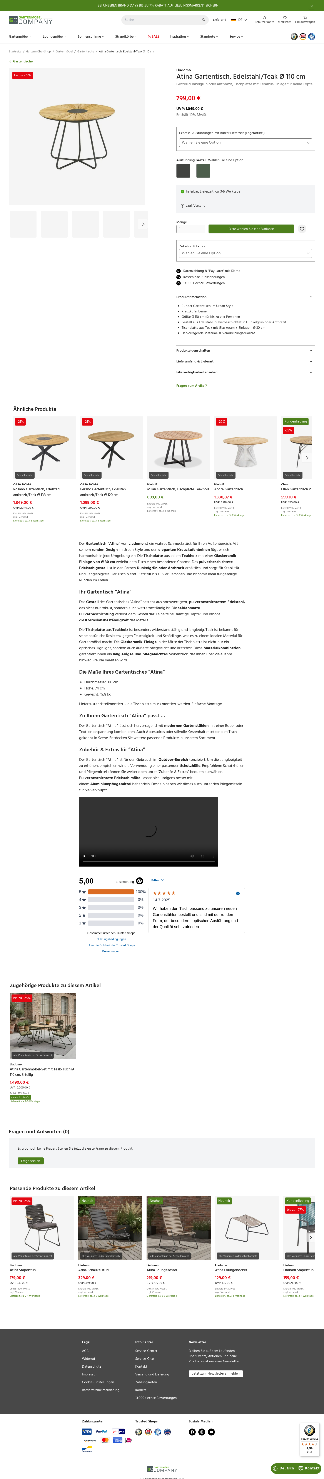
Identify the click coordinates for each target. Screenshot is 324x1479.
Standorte (209, 37)
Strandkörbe (126, 37)
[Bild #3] (85, 224)
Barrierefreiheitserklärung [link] (101, 1390)
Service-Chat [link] (144, 1359)
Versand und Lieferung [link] (152, 1374)
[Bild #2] (54, 224)
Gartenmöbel (20, 37)
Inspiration (180, 37)
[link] (245, 70)
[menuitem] (264, 20)
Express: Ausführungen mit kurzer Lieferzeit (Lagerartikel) (245, 138)
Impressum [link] (90, 1374)
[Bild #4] (116, 224)
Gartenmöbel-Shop (38, 51)
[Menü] (317, 1425)
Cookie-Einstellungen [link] (98, 1382)
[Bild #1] (23, 224)
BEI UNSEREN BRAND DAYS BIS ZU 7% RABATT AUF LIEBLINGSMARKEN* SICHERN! (158, 5)
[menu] (283, 20)
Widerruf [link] (88, 1359)
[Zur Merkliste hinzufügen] (302, 229)
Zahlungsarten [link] (146, 1382)
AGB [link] (85, 1351)
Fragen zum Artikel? (191, 386)
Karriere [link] (141, 1390)
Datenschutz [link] (91, 1367)
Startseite (15, 51)
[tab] (245, 297)
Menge (190, 226)
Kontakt (309, 1468)
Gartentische (85, 51)
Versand (199, 206)
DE (239, 20)
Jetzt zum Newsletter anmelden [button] (216, 1374)
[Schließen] (311, 5)
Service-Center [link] (146, 1351)
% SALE (153, 37)
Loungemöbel (55, 37)
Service (236, 37)
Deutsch (283, 1468)
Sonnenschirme (91, 37)
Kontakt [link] (141, 1367)
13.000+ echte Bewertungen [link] (156, 1398)
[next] (143, 224)
